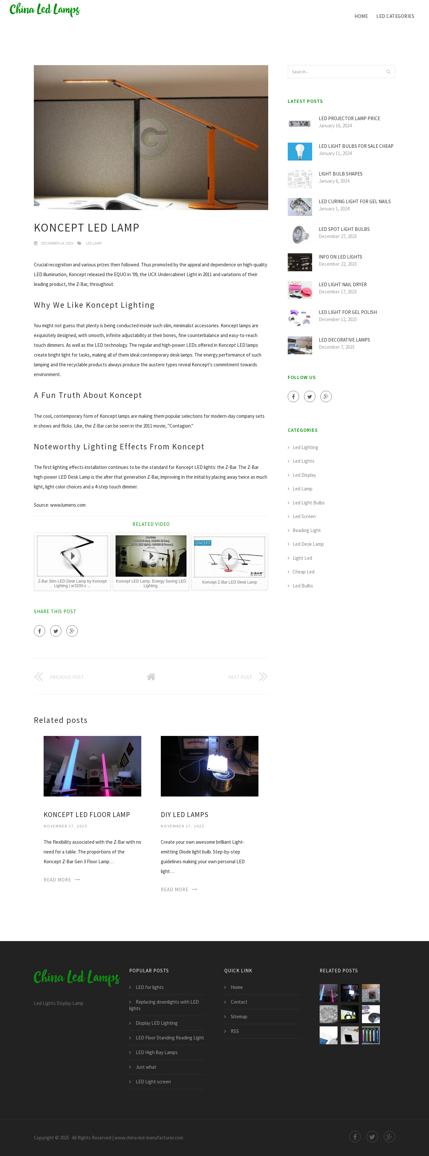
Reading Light (307, 530)
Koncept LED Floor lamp (87, 814)
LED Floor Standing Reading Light (170, 1038)
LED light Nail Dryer (343, 284)
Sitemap (239, 1016)
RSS (235, 1031)
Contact (239, 1002)
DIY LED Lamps (185, 814)
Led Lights (303, 461)
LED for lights (150, 987)
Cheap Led (303, 572)
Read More (57, 880)
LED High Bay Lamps (157, 1052)
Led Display (304, 475)
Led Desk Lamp (308, 544)
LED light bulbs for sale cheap (356, 146)
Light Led (302, 558)
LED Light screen (153, 1081)
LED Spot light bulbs (344, 229)
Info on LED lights (340, 257)
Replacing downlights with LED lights (164, 1005)
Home (361, 16)
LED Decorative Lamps (344, 340)
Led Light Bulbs (309, 503)
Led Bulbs (303, 586)
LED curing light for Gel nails (355, 201)
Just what (146, 1067)
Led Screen (304, 516)
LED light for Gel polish (348, 312)
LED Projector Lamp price (349, 118)
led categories (395, 16)
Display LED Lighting (157, 1023)
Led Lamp (94, 243)
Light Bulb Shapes (341, 174)
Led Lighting (305, 447)
